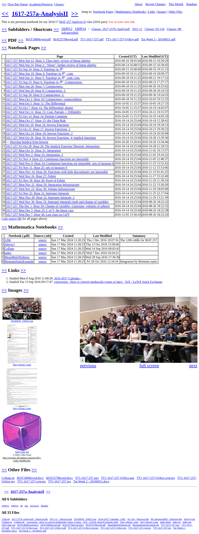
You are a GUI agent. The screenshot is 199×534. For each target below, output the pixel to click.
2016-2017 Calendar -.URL (112, 519)
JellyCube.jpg (22, 452)
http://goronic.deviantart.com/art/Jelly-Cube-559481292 (22, 459)
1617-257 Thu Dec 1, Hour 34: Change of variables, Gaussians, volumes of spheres (58, 206)
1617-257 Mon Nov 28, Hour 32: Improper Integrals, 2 (40, 197)
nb (21, 505)
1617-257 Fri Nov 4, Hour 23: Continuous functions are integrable (47, 159)
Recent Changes (155, 4)
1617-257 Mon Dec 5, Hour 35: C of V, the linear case (39, 210)
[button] (194, 300)
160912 (66, 29)
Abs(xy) (9, 244)
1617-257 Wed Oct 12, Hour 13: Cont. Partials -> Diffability (43, 112)
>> (74, 13)
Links (151, 11)
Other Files (175, 11)
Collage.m (8, 478)
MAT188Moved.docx (30, 478)
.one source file (12, 218)
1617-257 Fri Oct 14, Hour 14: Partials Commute (36, 116)
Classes (59, 4)
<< (5, 13)
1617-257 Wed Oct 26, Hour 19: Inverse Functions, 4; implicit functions (51, 137)
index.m (177, 522)
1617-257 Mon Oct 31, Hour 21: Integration (33, 150)
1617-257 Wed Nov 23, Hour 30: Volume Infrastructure (40, 189)
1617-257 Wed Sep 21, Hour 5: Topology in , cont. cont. (43, 77)
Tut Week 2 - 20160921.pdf (158, 39)
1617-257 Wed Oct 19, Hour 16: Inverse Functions (37, 125)
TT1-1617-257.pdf (92, 39)
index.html (165, 522)
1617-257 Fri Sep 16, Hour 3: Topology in (35, 69)
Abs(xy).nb (189, 519)
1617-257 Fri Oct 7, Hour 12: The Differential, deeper (39, 107)
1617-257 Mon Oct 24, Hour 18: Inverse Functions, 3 (39, 133)
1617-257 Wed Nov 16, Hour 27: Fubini (31, 176)
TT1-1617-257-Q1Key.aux (117, 478)
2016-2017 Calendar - (67, 278)
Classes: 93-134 (154, 29)
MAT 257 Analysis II (72, 22)
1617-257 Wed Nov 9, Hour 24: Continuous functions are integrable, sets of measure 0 (60, 163)
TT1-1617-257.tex (59, 481)
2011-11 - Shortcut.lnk (61, 519)
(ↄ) (4, 4)
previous (88, 365)
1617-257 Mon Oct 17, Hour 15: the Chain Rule (36, 120)
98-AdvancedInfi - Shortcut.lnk (166, 519)
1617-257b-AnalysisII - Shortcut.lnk (29, 519)
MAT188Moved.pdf (38, 39)
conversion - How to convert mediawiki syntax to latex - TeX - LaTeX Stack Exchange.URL (72, 522)
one (26, 505)
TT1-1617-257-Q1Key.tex (113, 528)
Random (191, 4)
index (7, 253)
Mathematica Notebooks (130, 11)
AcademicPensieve (41, 4)
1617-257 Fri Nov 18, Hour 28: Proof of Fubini (35, 180)
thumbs (44, 505)
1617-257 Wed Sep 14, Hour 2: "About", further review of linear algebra (51, 65)
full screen (149, 365)
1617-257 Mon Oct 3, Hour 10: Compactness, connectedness (44, 99)
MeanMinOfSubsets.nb (119, 525)
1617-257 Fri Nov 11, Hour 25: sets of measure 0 (36, 167)
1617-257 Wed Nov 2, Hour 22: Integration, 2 (34, 154)
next (193, 365)
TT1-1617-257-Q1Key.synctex (156, 478)
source (42, 240)
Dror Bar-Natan (18, 4)
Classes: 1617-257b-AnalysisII (110, 29)
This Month (176, 4)
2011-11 (137, 29)
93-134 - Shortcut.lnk (138, 519)
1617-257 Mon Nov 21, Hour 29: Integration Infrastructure (42, 184)
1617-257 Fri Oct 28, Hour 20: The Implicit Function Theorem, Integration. (53, 146)
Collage (9, 248)
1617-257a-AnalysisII (40, 13)
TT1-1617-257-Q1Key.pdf (122, 39)
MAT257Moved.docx (59, 478)
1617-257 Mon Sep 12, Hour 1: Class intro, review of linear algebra (48, 60)
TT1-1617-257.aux (87, 478)
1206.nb (6, 519)
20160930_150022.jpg (22, 321)
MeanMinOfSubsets (17, 257)
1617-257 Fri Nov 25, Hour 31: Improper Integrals (37, 193)
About (138, 4)
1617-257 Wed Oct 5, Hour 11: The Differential (35, 103)
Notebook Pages (103, 11)
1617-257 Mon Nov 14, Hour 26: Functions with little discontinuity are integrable (57, 172)
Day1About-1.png (22, 364)
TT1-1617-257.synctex (31, 481)
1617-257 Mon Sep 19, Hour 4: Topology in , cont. (39, 73)
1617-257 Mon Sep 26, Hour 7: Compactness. (34, 86)
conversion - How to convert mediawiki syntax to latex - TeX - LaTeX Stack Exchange (108, 282)
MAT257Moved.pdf (65, 39)
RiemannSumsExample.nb (146, 525)
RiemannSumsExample (19, 261)
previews (34, 505)
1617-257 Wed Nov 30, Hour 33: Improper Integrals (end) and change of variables (57, 201)
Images (161, 11)
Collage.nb (19, 522)
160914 (80, 29)
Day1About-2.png (22, 408)
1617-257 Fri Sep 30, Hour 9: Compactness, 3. (35, 95)
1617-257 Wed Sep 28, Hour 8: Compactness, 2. (36, 90)
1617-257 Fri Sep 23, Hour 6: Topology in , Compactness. (44, 82)
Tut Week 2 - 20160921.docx (91, 481)
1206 (7, 240)
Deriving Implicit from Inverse (29, 142)
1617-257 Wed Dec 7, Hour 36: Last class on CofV (38, 214)
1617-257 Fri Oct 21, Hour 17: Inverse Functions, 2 (38, 129)
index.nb (187, 522)
